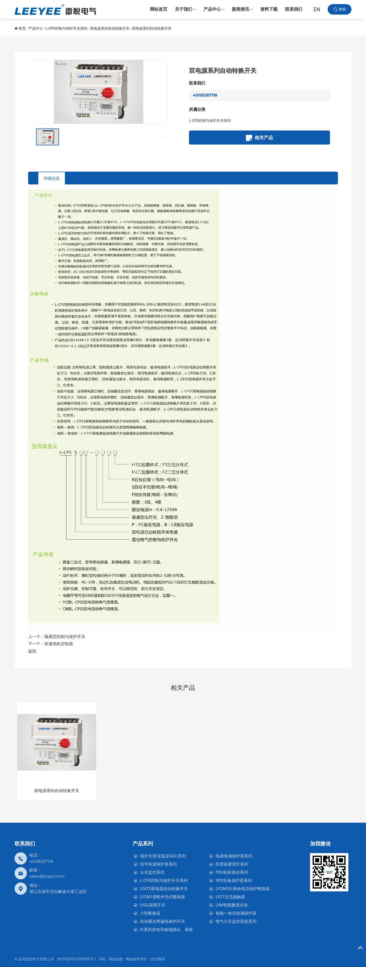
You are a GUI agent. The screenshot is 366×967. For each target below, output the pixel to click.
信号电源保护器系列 (158, 864)
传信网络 (158, 959)
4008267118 (205, 95)
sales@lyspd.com (47, 876)
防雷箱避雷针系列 (232, 864)
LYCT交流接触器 (230, 896)
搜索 (342, 10)
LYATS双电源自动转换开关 (164, 888)
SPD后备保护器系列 (234, 880)
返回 (32, 651)
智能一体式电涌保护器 (236, 913)
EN (316, 10)
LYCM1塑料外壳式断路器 (162, 896)
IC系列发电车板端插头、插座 (166, 929)
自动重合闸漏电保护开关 (162, 921)
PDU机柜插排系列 (232, 872)
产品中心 (36, 28)
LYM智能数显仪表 (232, 905)
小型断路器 (150, 913)
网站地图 (116, 959)
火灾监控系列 (152, 872)
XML (102, 959)
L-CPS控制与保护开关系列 (66, 28)
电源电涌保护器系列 (234, 856)
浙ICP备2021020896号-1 (76, 959)
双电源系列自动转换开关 (109, 28)
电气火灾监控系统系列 (236, 921)
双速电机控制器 (58, 644)
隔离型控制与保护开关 (64, 636)
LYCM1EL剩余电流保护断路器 (242, 888)
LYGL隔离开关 (153, 905)
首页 (22, 28)
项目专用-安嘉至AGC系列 (163, 856)
